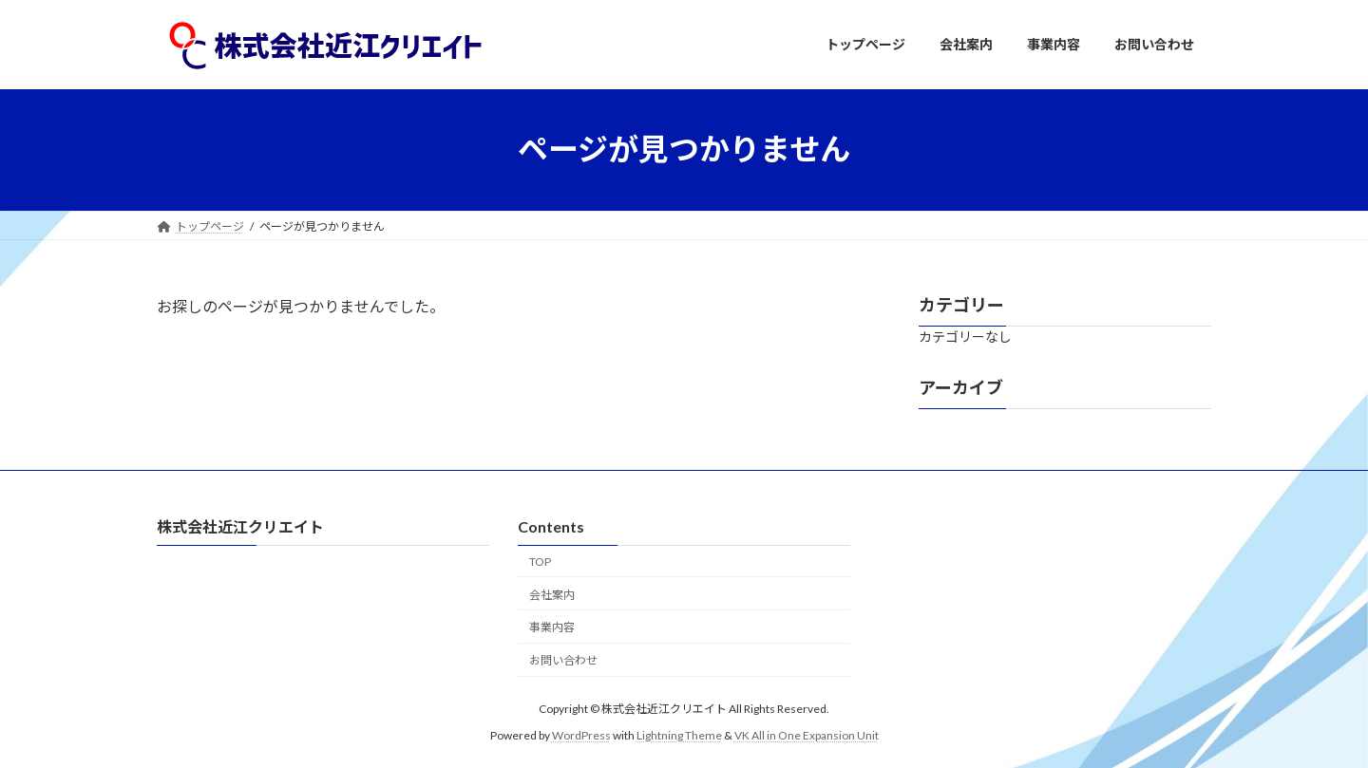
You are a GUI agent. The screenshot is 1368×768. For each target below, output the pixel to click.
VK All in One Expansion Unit (806, 735)
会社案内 (552, 595)
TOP (540, 561)
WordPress (581, 735)
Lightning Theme (679, 735)
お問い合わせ (563, 660)
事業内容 (552, 627)
